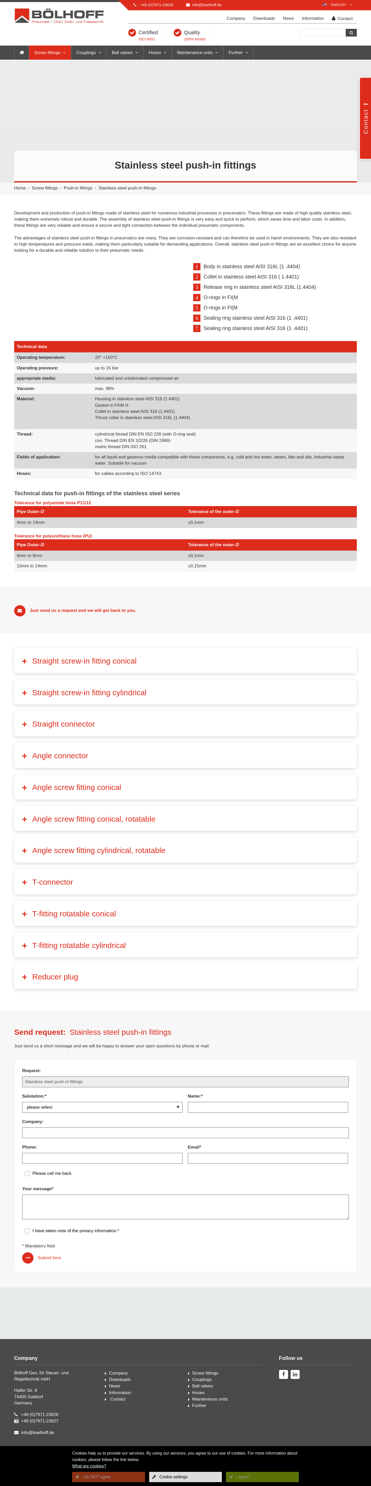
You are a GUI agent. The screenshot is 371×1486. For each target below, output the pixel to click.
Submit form (49, 1273)
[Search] (323, 33)
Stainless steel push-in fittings (127, 188)
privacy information (97, 1246)
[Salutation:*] (102, 1122)
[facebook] (283, 1389)
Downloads (264, 18)
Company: (33, 1137)
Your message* (38, 1204)
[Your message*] (185, 1222)
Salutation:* (34, 1111)
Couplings (86, 52)
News (288, 18)
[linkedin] (295, 1389)
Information (313, 18)
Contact (342, 18)
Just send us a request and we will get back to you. (83, 625)
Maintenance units (195, 52)
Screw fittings (47, 52)
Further (236, 52)
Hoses (155, 52)
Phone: (29, 1162)
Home (20, 188)
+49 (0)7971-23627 (39, 1436)
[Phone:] (102, 1173)
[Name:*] (268, 1122)
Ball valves (122, 52)
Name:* (195, 1111)
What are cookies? (89, 1466)
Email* (194, 1162)
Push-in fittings (78, 188)
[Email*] (268, 1173)
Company (235, 18)
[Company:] (185, 1148)
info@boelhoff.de (207, 5)
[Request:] (185, 1097)
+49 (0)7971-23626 (156, 5)
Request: (31, 1086)
